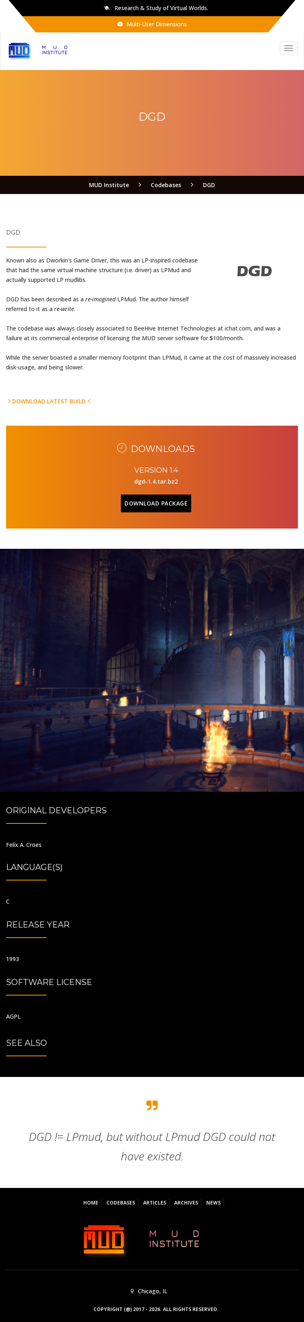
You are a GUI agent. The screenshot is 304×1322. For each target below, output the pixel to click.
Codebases (120, 1202)
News (213, 1202)
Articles (154, 1202)
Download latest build (49, 401)
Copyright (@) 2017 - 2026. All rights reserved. (156, 1309)
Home (90, 1202)
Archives (186, 1202)
